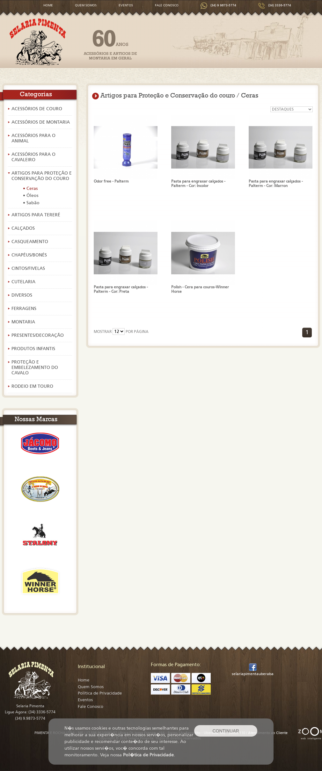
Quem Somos (91, 686)
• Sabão (31, 202)
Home (83, 680)
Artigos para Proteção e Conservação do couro (167, 95)
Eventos (85, 700)
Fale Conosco (90, 706)
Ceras (249, 95)
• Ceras (30, 188)
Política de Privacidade (100, 693)
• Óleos (30, 195)
